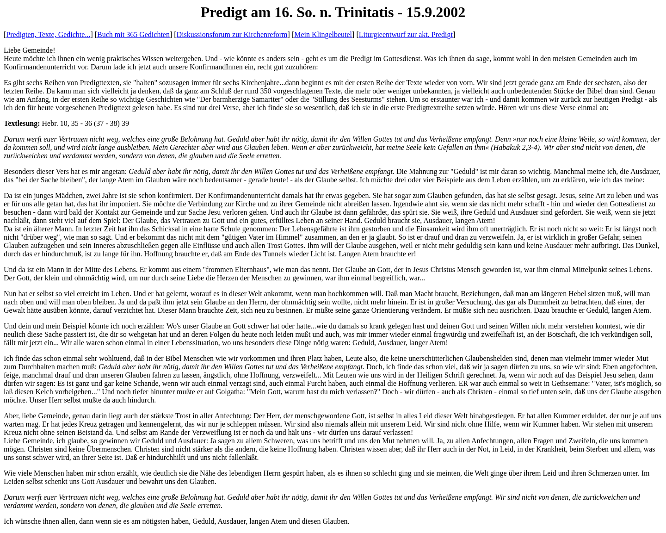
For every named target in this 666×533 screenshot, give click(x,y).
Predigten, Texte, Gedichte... (48, 34)
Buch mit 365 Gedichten (133, 34)
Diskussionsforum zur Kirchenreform (232, 34)
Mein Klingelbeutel (323, 34)
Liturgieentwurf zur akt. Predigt (406, 34)
